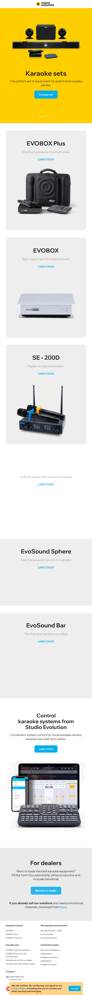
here (63, 907)
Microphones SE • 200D (51, 930)
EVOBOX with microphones (18, 950)
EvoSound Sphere (49, 938)
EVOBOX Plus (12, 934)
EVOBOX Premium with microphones (16, 955)
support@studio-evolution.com (15, 978)
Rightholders (46, 953)
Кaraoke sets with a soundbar (19, 960)
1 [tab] (40, 116)
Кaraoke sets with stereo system (20, 964)
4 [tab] (49, 116)
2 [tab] (43, 116)
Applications (46, 961)
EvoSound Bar (47, 934)
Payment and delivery (50, 950)
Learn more (46, 159)
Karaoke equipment (49, 957)
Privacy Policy (18, 988)
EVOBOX (10, 930)
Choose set (46, 94)
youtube (8, 988)
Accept (74, 988)
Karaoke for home (49, 964)
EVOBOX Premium (14, 938)
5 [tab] (52, 116)
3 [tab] (46, 116)
